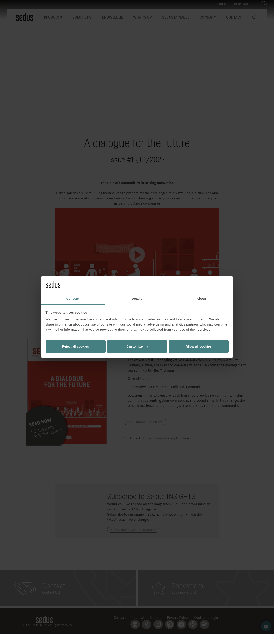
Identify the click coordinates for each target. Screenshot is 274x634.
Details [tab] (137, 298)
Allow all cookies (198, 346)
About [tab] (201, 298)
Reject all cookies (75, 346)
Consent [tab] (72, 298)
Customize (137, 346)
